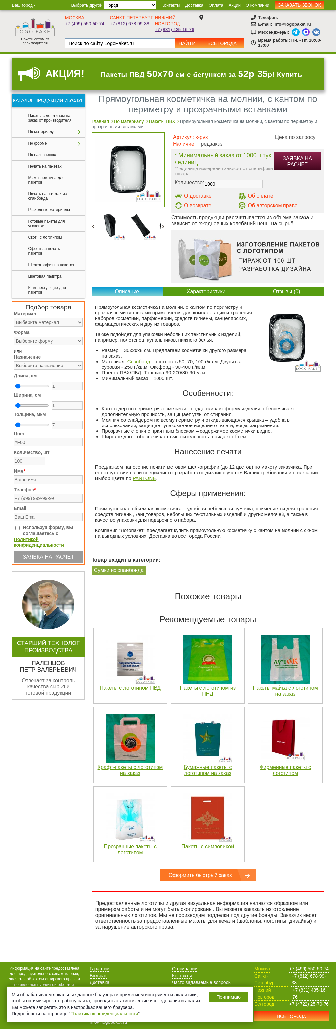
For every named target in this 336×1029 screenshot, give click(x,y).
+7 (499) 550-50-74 (84, 23)
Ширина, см (27, 395)
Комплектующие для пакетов (47, 290)
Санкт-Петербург (131, 17)
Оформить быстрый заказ (200, 875)
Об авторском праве (272, 205)
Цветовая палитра (45, 276)
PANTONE (144, 478)
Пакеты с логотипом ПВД (130, 688)
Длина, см (25, 375)
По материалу (41, 131)
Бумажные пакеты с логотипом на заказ (208, 770)
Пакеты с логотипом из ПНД (208, 691)
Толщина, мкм (30, 414)
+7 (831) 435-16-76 (174, 29)
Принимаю (228, 996)
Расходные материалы (49, 210)
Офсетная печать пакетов (44, 251)
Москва (74, 17)
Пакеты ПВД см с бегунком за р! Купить (201, 74)
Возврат (98, 975)
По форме (37, 143)
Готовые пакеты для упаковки (46, 223)
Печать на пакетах (45, 166)
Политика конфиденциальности (104, 1013)
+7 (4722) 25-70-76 (309, 1004)
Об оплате (260, 196)
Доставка (194, 5)
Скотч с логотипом (45, 237)
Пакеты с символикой (207, 846)
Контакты (170, 5)
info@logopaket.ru (292, 24)
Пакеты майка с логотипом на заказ (285, 691)
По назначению (42, 154)
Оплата (216, 5)
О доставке (198, 196)
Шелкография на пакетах (51, 265)
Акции (235, 5)
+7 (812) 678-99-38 (129, 23)
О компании (257, 5)
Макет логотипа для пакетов (46, 180)
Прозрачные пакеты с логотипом (130, 849)
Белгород (264, 1004)
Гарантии (99, 968)
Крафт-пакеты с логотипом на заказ (130, 770)
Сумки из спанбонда (119, 570)
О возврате (197, 205)
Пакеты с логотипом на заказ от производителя (50, 118)
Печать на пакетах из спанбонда (47, 196)
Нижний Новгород (264, 993)
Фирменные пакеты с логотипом (285, 770)
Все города (222, 43)
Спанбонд (138, 361)
